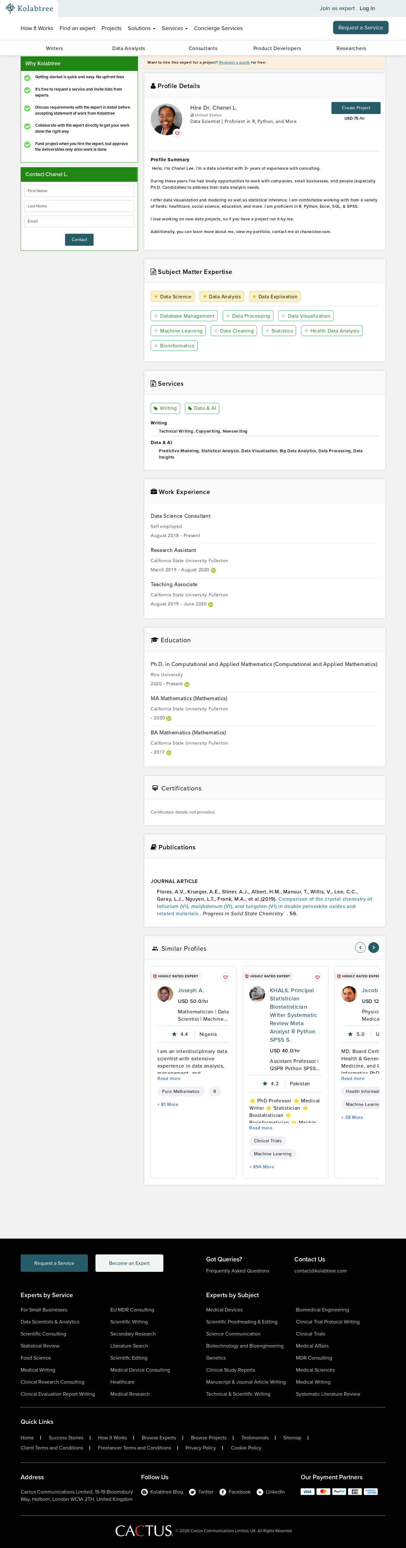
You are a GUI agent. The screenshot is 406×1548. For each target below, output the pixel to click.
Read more (169, 1078)
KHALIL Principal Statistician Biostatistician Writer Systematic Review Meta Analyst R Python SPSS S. (293, 1015)
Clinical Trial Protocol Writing (328, 1321)
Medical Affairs (312, 1345)
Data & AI (202, 408)
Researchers (351, 48)
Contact (79, 239)
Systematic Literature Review (328, 1394)
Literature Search (129, 1345)
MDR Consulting (314, 1357)
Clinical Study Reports (230, 1370)
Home (27, 1438)
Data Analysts (128, 48)
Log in (367, 8)
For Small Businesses (44, 1309)
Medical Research (130, 1394)
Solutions (141, 28)
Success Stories (66, 1438)
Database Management (184, 316)
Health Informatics (365, 1091)
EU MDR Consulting (132, 1309)
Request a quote (234, 62)
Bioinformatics (174, 345)
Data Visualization (306, 316)
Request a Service (360, 27)
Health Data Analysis (331, 330)
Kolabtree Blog (162, 1491)
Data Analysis (222, 296)
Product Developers (277, 48)
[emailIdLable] (79, 221)
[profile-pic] (165, 994)
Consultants (203, 48)
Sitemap (292, 1438)
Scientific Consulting (43, 1333)
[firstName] (79, 191)
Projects (111, 28)
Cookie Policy (246, 1448)
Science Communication (233, 1333)
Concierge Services (218, 28)
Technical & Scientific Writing (238, 1394)
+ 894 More (261, 1167)
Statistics (279, 330)
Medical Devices (224, 1309)
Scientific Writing (129, 1321)
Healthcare (122, 1382)
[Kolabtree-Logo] (29, 8)
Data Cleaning (234, 330)
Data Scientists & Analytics (50, 1321)
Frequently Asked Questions (237, 1270)
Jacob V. (373, 990)
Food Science (36, 1357)
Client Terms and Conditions (52, 1448)
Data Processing (248, 316)
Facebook (235, 1491)
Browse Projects (208, 1438)
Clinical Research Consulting (52, 1382)
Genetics (216, 1357)
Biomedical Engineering (322, 1309)
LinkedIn (271, 1491)
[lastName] (79, 206)
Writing (165, 408)
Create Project (356, 108)
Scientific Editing (128, 1357)
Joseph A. (191, 990)
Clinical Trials (268, 1141)
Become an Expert (132, 1263)
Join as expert (337, 8)
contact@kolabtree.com (320, 1270)
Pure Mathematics (181, 1091)
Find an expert (77, 28)
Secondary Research (133, 1333)
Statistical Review (40, 1345)
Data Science (173, 296)
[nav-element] (360, 947)
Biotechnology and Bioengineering (245, 1345)
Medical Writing (38, 1370)
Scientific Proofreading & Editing (242, 1321)
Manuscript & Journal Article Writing (246, 1382)
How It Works (37, 28)
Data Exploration (275, 296)
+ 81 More (168, 1104)
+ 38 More (352, 1117)
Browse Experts (159, 1438)
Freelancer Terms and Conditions (134, 1448)
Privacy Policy (201, 1448)
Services (175, 28)
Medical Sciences (315, 1370)
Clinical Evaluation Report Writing (58, 1394)
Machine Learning (178, 330)
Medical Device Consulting (140, 1370)
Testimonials (255, 1438)
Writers (54, 48)
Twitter (201, 1491)
